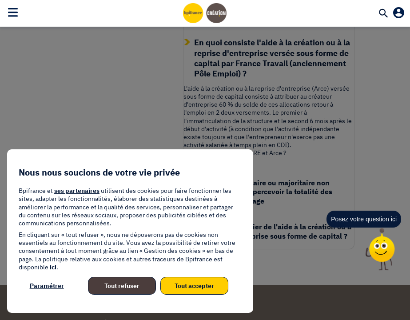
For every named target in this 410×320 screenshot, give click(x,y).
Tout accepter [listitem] (194, 286)
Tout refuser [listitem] (121, 286)
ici (53, 267)
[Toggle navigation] (13, 12)
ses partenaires (77, 191)
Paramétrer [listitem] (47, 286)
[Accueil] (205, 13)
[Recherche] (383, 14)
